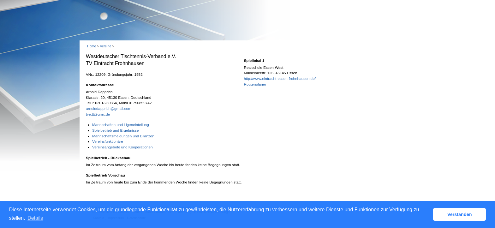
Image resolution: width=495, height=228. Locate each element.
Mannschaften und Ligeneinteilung (120, 125)
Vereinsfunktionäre (107, 141)
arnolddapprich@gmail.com (108, 108)
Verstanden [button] (459, 214)
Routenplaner (255, 84)
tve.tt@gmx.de (98, 114)
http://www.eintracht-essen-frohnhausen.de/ (280, 78)
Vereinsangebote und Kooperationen (122, 147)
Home (91, 46)
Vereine (105, 46)
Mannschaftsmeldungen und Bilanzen (123, 136)
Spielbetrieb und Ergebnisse (115, 130)
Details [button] (35, 218)
